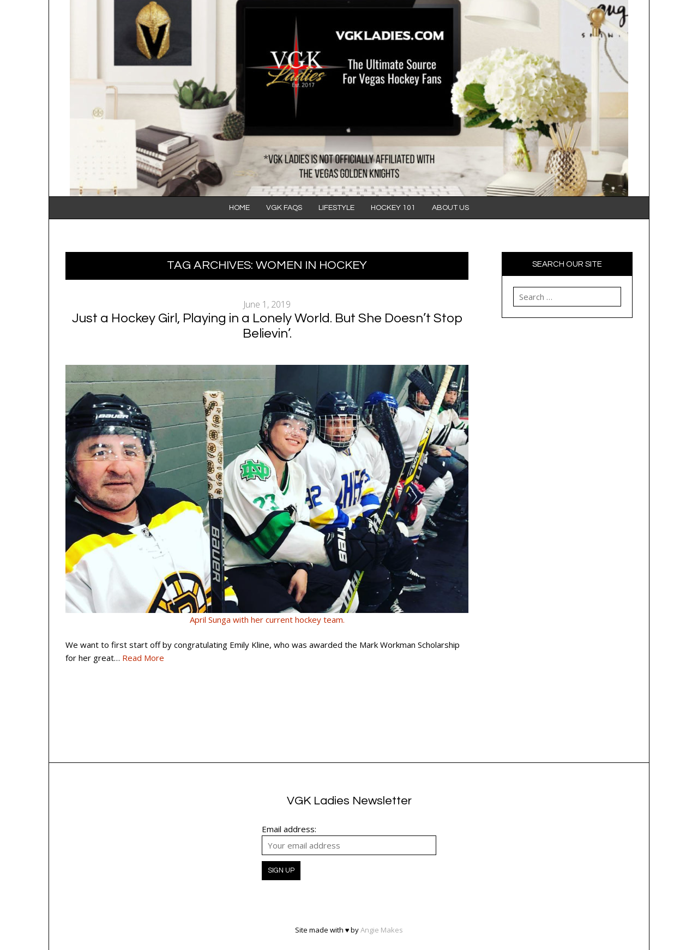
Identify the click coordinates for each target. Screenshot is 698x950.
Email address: (289, 828)
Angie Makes (381, 930)
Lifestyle (336, 208)
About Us (450, 208)
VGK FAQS (284, 208)
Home (239, 208)
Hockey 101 (393, 208)
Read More (143, 657)
